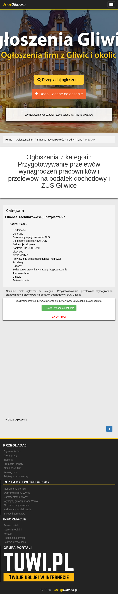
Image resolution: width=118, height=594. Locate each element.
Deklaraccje (19, 230)
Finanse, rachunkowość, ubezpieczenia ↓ (36, 217)
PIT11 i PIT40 (20, 255)
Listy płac (18, 251)
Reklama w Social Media (17, 509)
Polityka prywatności (15, 542)
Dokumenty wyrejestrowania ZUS (31, 237)
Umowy (17, 276)
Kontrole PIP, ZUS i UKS (26, 248)
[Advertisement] (59, 339)
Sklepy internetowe (14, 513)
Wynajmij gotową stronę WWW (21, 501)
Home (8, 139)
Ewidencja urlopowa (24, 244)
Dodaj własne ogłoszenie (59, 94)
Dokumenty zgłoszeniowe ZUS (30, 240)
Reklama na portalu (15, 488)
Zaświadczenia (21, 280)
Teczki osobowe (21, 273)
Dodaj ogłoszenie (16, 419)
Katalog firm (10, 472)
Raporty (17, 266)
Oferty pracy (10, 455)
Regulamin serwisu (14, 537)
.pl (14, 4)
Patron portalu (11, 525)
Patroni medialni (12, 529)
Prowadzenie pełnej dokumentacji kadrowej (37, 258)
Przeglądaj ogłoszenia (59, 80)
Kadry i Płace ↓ (18, 224)
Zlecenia (8, 459)
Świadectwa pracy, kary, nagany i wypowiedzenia (40, 269)
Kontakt (8, 533)
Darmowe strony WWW (17, 492)
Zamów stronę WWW (16, 496)
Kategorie (15, 210)
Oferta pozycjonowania (16, 505)
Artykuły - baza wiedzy (16, 476)
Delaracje (18, 233)
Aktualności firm (12, 468)
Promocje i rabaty (13, 463)
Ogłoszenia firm (12, 451)
